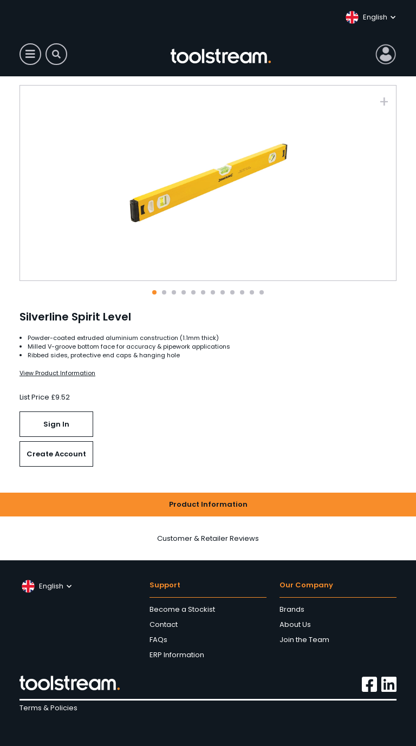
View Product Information (57, 373)
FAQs (158, 639)
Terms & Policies (48, 708)
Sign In (56, 424)
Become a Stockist (182, 609)
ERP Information (177, 655)
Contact (164, 624)
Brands (292, 609)
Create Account (56, 454)
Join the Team (304, 639)
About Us (295, 624)
